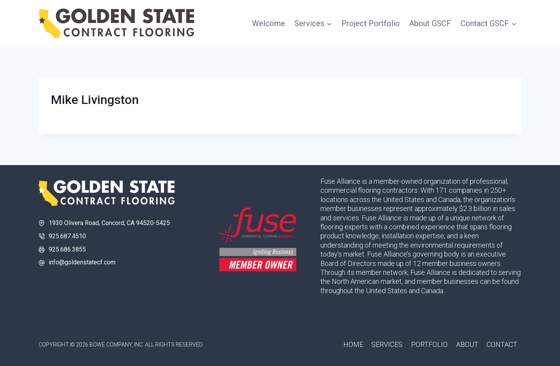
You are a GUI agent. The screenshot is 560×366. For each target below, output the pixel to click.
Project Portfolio (370, 23)
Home (353, 344)
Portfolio (429, 344)
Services (386, 344)
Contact (501, 344)
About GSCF (430, 23)
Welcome (268, 23)
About (467, 344)
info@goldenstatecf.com (82, 262)
